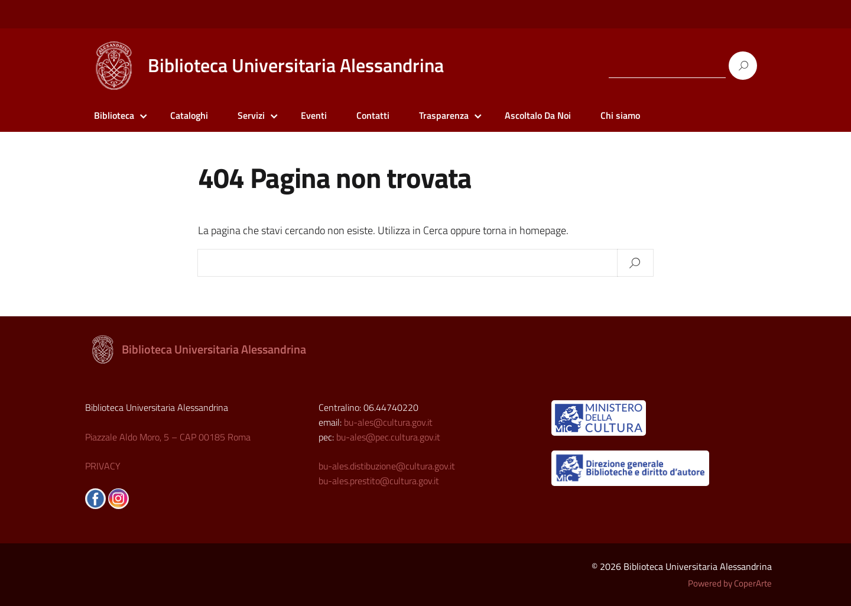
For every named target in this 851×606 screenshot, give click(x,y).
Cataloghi (189, 115)
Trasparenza (444, 115)
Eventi (314, 115)
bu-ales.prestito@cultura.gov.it (379, 481)
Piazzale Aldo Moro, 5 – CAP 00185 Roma (168, 437)
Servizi (251, 115)
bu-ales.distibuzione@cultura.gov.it (387, 466)
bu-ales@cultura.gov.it (388, 422)
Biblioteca (114, 115)
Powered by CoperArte (730, 583)
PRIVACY (103, 466)
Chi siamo (620, 115)
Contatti (372, 115)
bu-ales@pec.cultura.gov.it (388, 437)
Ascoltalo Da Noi (538, 115)
